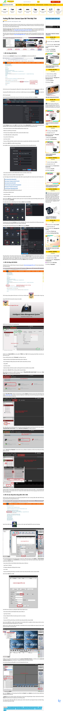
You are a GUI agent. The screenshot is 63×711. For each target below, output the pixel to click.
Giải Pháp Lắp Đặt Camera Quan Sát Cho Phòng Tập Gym (25, 708)
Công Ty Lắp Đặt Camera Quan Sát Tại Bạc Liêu (15, 707)
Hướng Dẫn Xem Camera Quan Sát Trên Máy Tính (20, 18)
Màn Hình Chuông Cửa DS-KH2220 (52, 97)
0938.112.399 (56, 2)
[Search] (30, 2)
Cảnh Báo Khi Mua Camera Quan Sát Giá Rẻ (31, 707)
